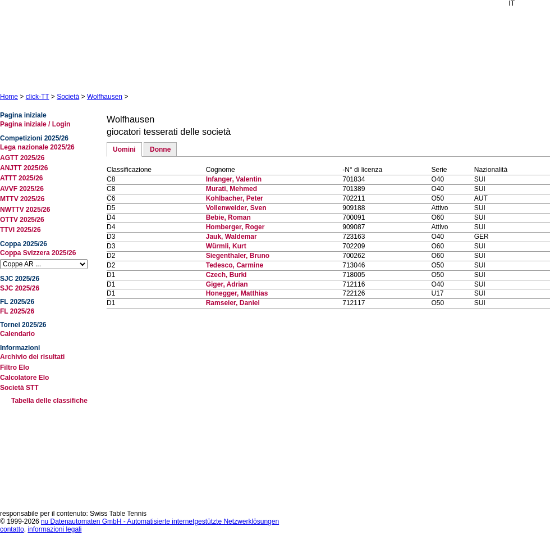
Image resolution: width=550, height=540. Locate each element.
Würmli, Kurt (226, 246)
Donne (160, 149)
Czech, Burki (226, 275)
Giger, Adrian (227, 284)
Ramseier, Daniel (233, 303)
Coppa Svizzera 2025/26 (38, 253)
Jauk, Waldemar (231, 236)
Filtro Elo (14, 367)
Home (9, 97)
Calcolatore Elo (24, 378)
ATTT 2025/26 (21, 178)
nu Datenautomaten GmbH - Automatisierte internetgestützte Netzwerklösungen (160, 521)
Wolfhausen (104, 97)
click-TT (37, 97)
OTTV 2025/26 (22, 220)
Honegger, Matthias (237, 293)
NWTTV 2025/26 (25, 210)
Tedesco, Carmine (234, 265)
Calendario (17, 334)
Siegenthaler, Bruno (237, 256)
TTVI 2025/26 (20, 230)
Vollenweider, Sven (236, 208)
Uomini (124, 149)
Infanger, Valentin (234, 179)
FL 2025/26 (17, 311)
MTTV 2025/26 (22, 199)
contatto (12, 529)
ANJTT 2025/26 (24, 168)
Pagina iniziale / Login (35, 124)
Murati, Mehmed (231, 189)
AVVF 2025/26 (22, 189)
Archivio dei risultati (32, 357)
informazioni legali (54, 529)
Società (68, 97)
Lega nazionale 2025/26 (37, 147)
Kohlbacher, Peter (234, 198)
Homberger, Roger (235, 227)
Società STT (19, 388)
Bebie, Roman (228, 217)
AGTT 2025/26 (22, 158)
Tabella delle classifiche (49, 401)
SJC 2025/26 (19, 288)
